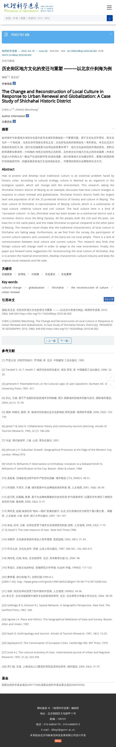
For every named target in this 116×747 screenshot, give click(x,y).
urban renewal (11, 292)
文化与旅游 (8, 60)
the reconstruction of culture (89, 287)
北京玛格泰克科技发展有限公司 (58, 735)
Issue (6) (43, 51)
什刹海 (35, 274)
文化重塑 (66, 274)
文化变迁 (50, 274)
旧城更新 (7, 274)
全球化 (22, 274)
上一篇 (51, 340)
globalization (36, 287)
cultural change (12, 287)
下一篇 (65, 340)
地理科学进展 (9, 51)
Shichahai (58, 287)
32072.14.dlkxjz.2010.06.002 (16, 55)
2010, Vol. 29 (28, 51)
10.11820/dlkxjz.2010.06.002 (82, 51)
